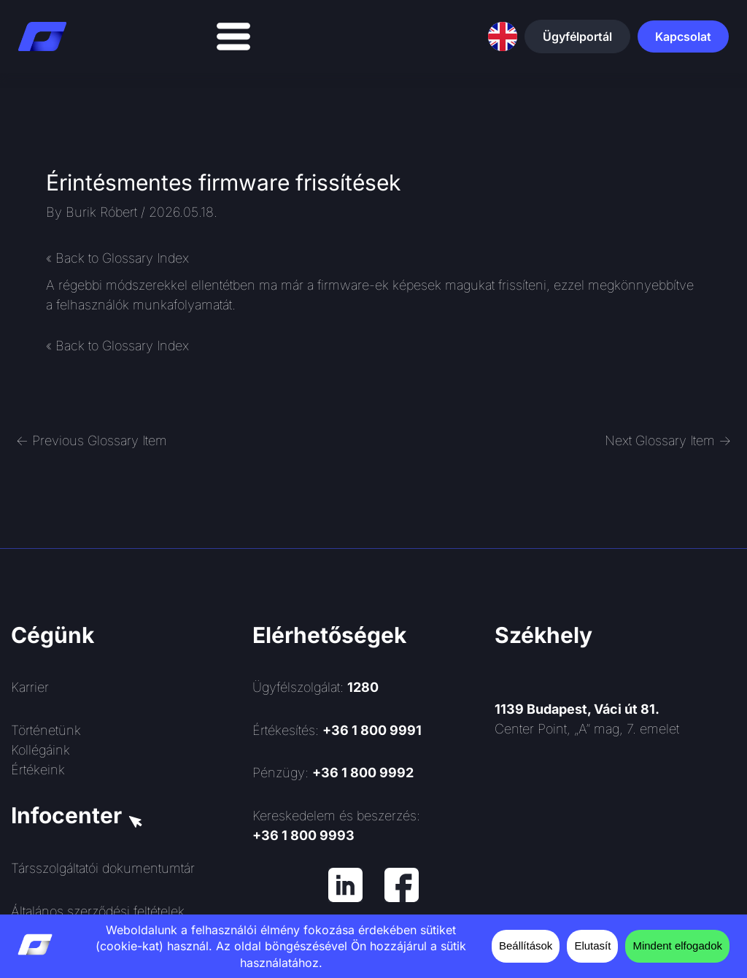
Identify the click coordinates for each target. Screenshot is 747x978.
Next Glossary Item (668, 440)
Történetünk (46, 730)
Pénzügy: (333, 772)
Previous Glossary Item (91, 440)
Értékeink (38, 769)
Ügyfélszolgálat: (315, 687)
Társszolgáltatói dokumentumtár (103, 868)
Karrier (30, 687)
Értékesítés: (337, 730)
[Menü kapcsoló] (233, 36)
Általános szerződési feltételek (98, 911)
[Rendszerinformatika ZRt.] (615, 864)
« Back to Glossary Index (117, 258)
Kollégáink (40, 750)
